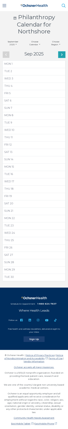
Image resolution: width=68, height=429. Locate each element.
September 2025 (13, 43)
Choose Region (55, 43)
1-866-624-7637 (46, 303)
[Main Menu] (4, 6)
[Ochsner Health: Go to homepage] (34, 5)
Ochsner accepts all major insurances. (34, 367)
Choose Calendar (34, 43)
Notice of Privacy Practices (40, 355)
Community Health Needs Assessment (34, 418)
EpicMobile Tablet (20, 423)
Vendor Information (34, 361)
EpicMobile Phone (44, 423)
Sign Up (37, 339)
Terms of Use (56, 358)
